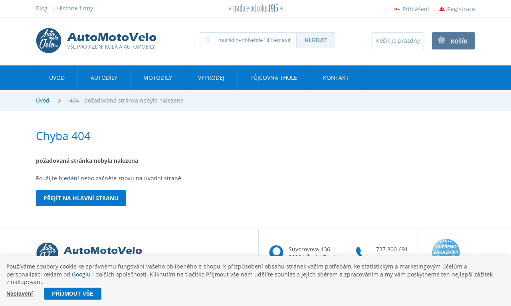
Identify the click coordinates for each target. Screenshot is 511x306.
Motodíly (157, 77)
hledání (69, 178)
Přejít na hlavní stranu (81, 198)
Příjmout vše (72, 293)
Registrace (461, 9)
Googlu (81, 274)
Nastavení (19, 293)
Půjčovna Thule (273, 77)
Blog (42, 8)
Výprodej (211, 77)
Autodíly (104, 77)
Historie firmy (75, 8)
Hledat (316, 40)
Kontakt (336, 77)
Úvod (57, 77)
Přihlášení (415, 9)
